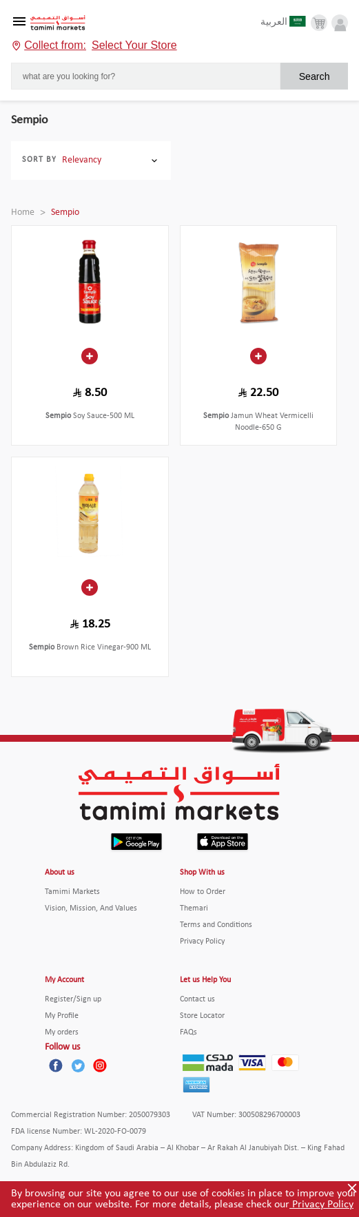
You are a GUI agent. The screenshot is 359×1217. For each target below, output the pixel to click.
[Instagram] (100, 1065)
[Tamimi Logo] (57, 23)
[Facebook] (56, 1065)
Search (314, 76)
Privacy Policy (321, 1204)
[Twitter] (78, 1065)
